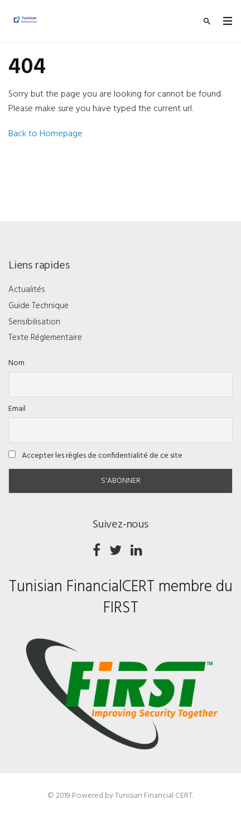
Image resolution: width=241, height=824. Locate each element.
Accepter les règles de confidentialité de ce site (95, 455)
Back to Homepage (45, 134)
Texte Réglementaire (45, 337)
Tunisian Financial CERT (153, 795)
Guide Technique (38, 306)
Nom (16, 363)
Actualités (26, 289)
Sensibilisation (34, 322)
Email (17, 409)
